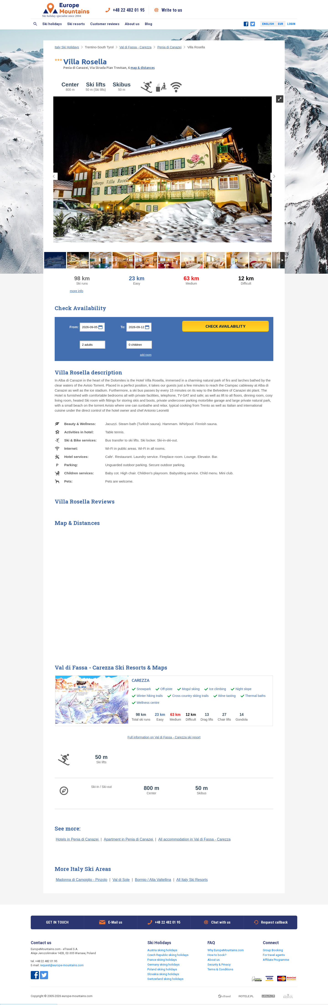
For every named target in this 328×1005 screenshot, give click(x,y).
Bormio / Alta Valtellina (153, 880)
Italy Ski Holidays (67, 47)
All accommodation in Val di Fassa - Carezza (194, 839)
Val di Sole (121, 880)
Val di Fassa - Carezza (135, 47)
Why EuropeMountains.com (226, 950)
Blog (148, 24)
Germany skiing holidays (163, 964)
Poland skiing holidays (162, 969)
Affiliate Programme (276, 959)
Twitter (252, 24)
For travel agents (274, 955)
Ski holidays (52, 24)
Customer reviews (104, 24)
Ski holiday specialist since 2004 (66, 10)
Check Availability (225, 326)
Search (35, 24)
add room (145, 354)
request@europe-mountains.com (62, 965)
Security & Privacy (219, 964)
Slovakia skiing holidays (163, 974)
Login (291, 24)
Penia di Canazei (169, 47)
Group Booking (273, 950)
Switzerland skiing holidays (165, 979)
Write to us (171, 10)
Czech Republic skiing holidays (167, 955)
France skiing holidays (162, 959)
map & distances (143, 68)
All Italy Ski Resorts (192, 880)
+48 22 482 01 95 (129, 10)
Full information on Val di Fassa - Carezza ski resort (164, 737)
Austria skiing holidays (162, 950)
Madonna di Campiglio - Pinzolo (81, 880)
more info (76, 291)
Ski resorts (76, 24)
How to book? (217, 955)
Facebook (246, 24)
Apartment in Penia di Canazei (129, 839)
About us (132, 24)
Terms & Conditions (220, 969)
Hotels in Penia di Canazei (78, 839)
